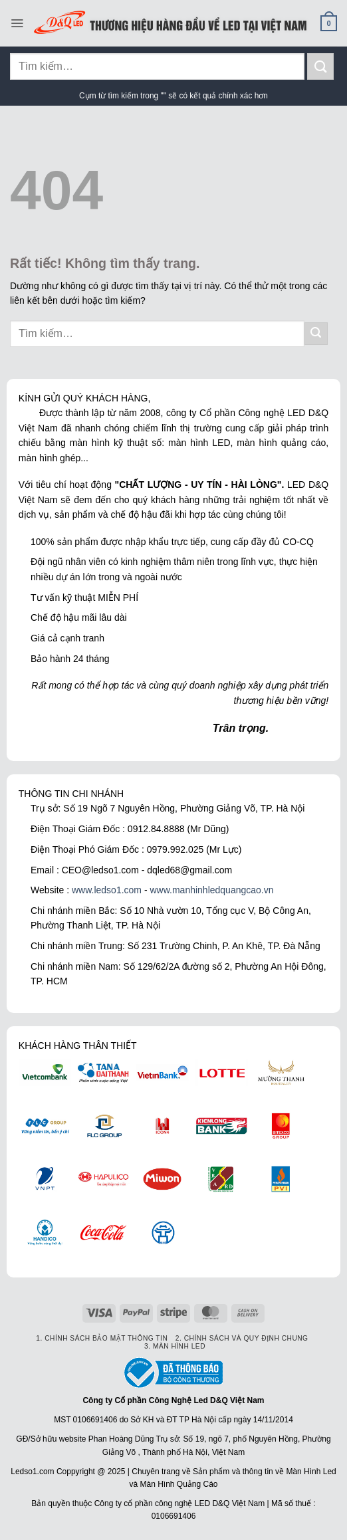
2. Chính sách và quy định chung (241, 1338)
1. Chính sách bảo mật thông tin (102, 1338)
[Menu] (17, 23)
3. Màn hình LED (174, 1346)
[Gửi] (320, 66)
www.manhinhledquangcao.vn (211, 890)
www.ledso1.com (107, 890)
